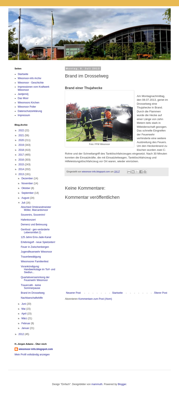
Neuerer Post (73, 292)
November (27, 183)
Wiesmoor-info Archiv (29, 78)
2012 (22, 334)
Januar (25, 328)
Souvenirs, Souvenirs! (33, 214)
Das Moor (23, 98)
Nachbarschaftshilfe (32, 297)
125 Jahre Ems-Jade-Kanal (36, 237)
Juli (23, 202)
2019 (22, 145)
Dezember (27, 178)
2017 (22, 154)
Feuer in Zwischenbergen (35, 246)
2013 (22, 174)
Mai (23, 308)
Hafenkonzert (28, 219)
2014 (22, 169)
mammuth (96, 384)
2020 (22, 140)
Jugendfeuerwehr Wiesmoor (36, 251)
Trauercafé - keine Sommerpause (31, 287)
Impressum (24, 115)
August (25, 197)
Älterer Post (160, 292)
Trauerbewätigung (31, 256)
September (27, 192)
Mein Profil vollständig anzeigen (32, 354)
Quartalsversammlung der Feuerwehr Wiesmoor (35, 279)
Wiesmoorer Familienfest (34, 261)
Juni (24, 303)
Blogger (122, 384)
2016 (22, 159)
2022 (22, 130)
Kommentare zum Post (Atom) (95, 298)
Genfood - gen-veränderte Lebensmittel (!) (35, 231)
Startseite (117, 292)
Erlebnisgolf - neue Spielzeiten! (38, 242)
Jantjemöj (23, 94)
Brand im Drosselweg (33, 292)
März (24, 318)
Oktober (26, 188)
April (24, 313)
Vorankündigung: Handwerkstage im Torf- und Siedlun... (38, 269)
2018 (22, 150)
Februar (26, 323)
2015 (22, 164)
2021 (22, 135)
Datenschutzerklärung (30, 111)
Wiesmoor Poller (27, 106)
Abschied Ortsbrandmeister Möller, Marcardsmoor (36, 208)
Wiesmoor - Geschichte (31, 82)
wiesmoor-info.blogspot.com (36, 349)
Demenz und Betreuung (34, 224)
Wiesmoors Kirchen (28, 102)
